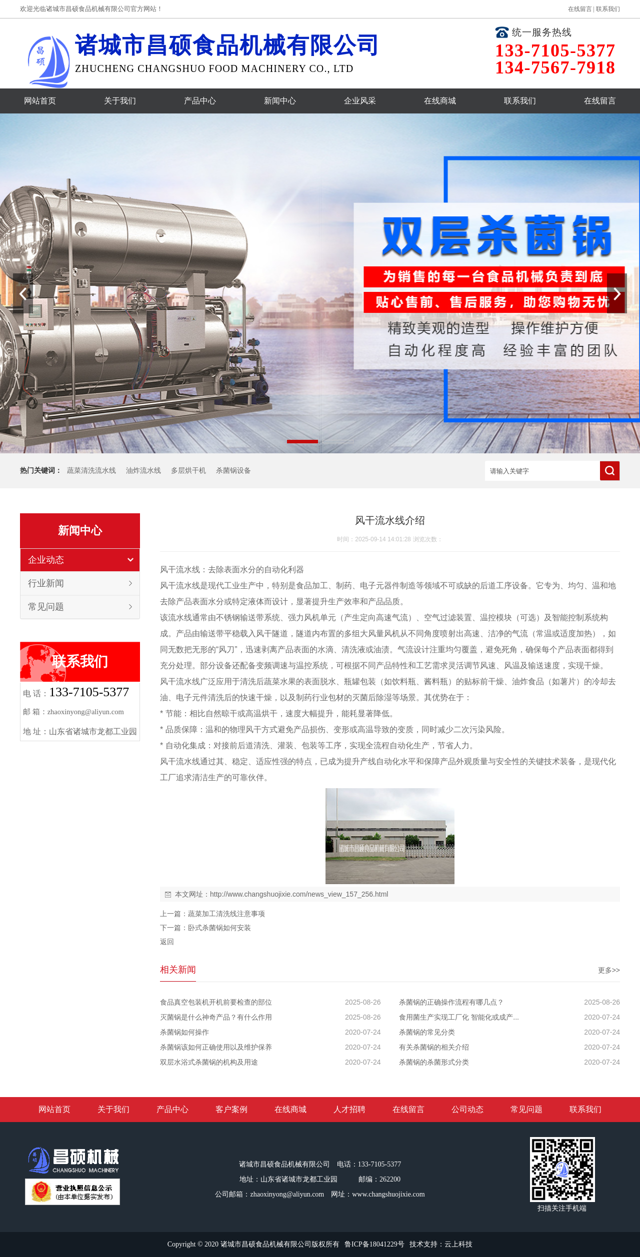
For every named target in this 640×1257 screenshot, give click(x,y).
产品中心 (200, 100)
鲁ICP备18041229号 (374, 1244)
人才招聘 (350, 1109)
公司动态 (468, 1109)
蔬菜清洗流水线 (91, 470)
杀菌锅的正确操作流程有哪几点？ (451, 1002)
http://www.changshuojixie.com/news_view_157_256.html (299, 894)
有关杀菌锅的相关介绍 (434, 1047)
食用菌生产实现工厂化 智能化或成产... (459, 1017)
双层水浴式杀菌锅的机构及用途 (209, 1062)
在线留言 (580, 8)
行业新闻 (46, 583)
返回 (167, 942)
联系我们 (608, 8)
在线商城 (440, 100)
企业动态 (46, 560)
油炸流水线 (143, 470)
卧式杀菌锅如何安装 (219, 928)
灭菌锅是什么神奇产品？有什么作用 (216, 1017)
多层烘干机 (188, 470)
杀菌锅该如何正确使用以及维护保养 (216, 1047)
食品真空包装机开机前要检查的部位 (216, 1002)
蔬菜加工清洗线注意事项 (226, 914)
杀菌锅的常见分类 (427, 1032)
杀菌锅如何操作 (184, 1032)
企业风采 (360, 100)
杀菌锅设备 (233, 470)
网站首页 (40, 100)
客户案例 (232, 1109)
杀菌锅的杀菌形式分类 (434, 1062)
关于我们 (120, 100)
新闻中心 (280, 100)
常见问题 (46, 607)
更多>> (609, 970)
